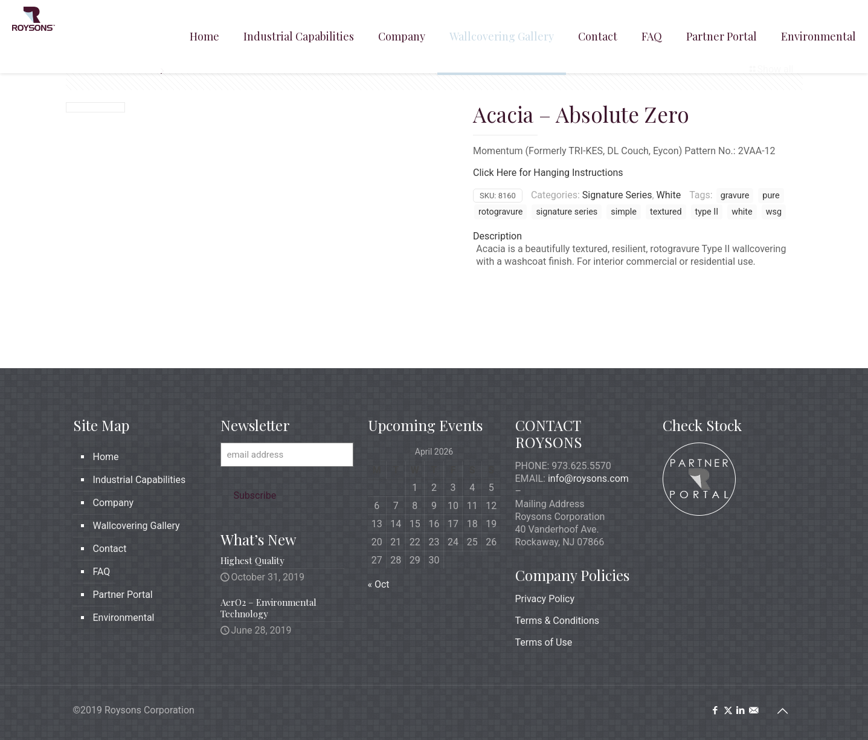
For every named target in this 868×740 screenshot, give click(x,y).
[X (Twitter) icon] (728, 710)
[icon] (753, 710)
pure (770, 195)
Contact (110, 548)
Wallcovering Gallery (136, 525)
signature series (566, 212)
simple (624, 212)
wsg (774, 212)
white (742, 212)
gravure (735, 195)
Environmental (124, 617)
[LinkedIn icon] (740, 710)
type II (707, 212)
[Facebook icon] (715, 710)
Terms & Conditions (557, 620)
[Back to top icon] (783, 711)
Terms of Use (544, 642)
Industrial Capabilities (139, 479)
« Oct (379, 584)
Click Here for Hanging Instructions (548, 172)
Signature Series (617, 195)
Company (113, 502)
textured (666, 212)
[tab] (634, 236)
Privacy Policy (545, 599)
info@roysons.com (588, 478)
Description (497, 236)
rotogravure (500, 212)
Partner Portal (123, 594)
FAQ (102, 571)
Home (106, 456)
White (669, 195)
